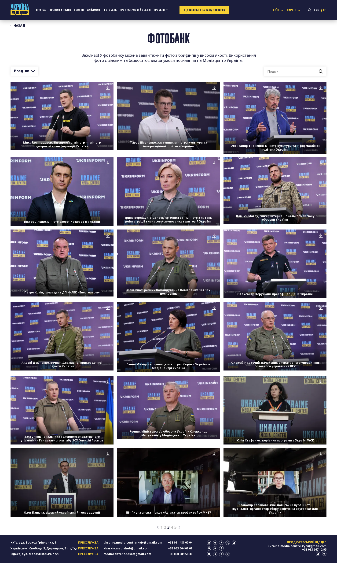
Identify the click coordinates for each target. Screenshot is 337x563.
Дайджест (93, 9)
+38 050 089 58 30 (180, 554)
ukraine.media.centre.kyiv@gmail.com (132, 542)
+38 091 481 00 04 (180, 542)
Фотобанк (110, 9)
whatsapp (234, 543)
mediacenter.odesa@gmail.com (127, 554)
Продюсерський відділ (135, 9)
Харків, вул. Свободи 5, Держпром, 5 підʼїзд (44, 548)
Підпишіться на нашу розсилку (204, 10)
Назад (18, 25)
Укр (323, 9)
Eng (316, 9)
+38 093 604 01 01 (180, 548)
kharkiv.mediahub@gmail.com (126, 548)
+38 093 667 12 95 (314, 550)
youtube (209, 543)
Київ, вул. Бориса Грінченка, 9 (33, 542)
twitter (227, 543)
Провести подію (60, 9)
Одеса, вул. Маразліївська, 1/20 (35, 554)
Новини (79, 9)
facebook (221, 543)
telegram (215, 543)
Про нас (41, 9)
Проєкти (159, 9)
